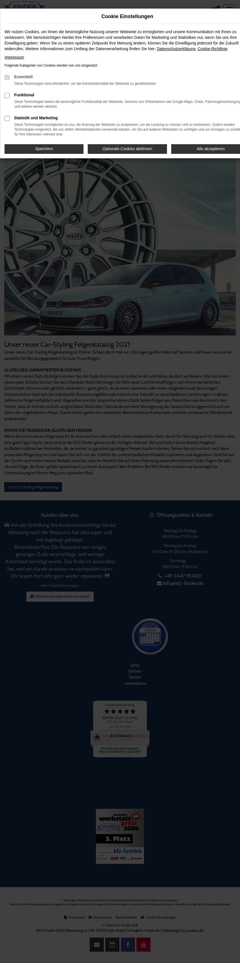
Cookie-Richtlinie (212, 48)
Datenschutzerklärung (176, 48)
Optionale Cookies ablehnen (127, 148)
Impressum (14, 57)
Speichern (44, 148)
